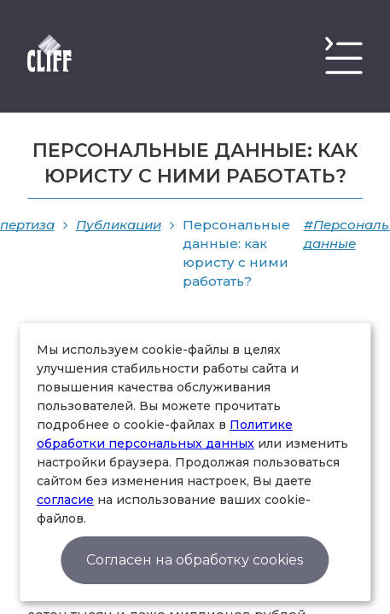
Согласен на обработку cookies (194, 560)
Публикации (118, 225)
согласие (65, 499)
